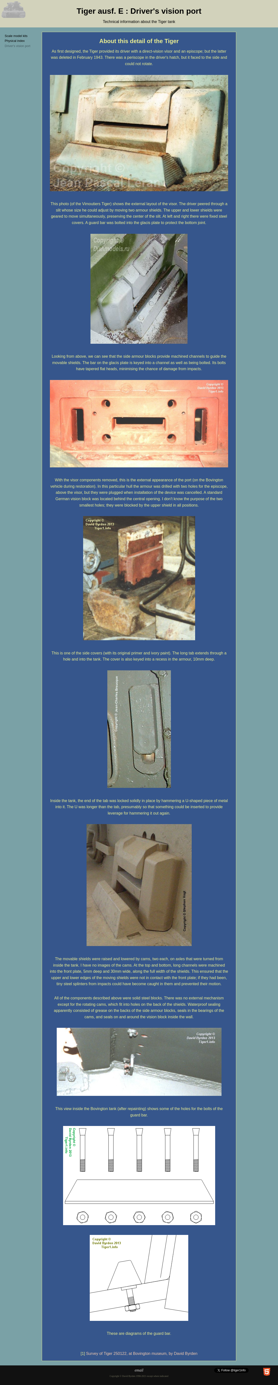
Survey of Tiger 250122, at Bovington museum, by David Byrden (141, 1353)
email (139, 1370)
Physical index (15, 41)
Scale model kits (16, 36)
